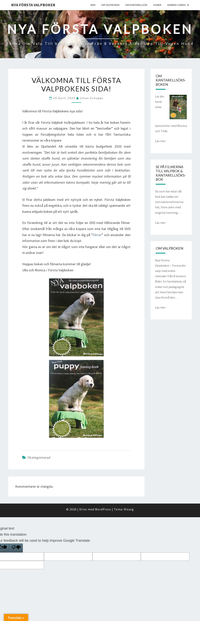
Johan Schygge (91, 98)
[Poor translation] (16, 547)
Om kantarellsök (136, 5)
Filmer (157, 5)
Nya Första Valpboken (33, 4)
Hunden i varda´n (178, 5)
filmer (97, 235)
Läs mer (160, 141)
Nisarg (129, 509)
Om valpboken (110, 5)
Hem (92, 5)
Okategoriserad (38, 457)
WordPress (103, 509)
